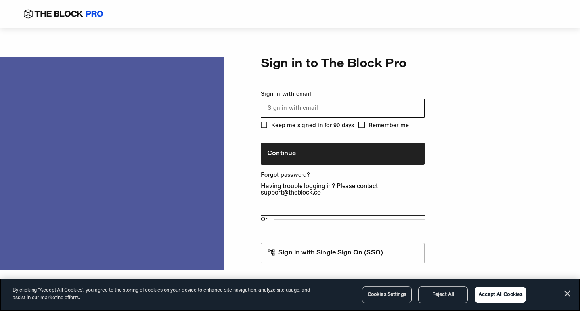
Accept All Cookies (500, 294)
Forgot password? (285, 175)
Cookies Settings (387, 294)
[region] (290, 295)
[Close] (567, 293)
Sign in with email (343, 105)
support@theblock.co (291, 193)
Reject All (443, 294)
